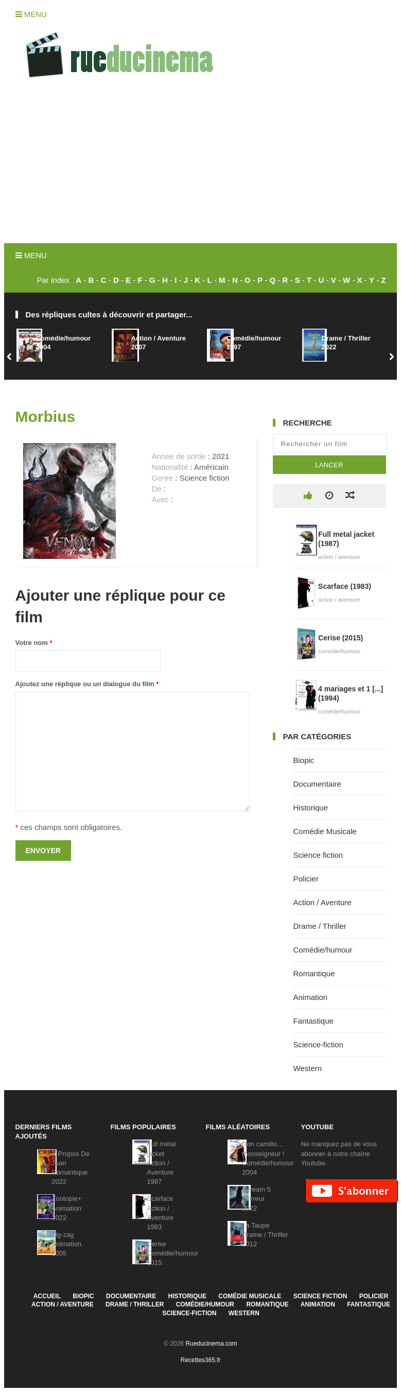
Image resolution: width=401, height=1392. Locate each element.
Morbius (45, 416)
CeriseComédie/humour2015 (172, 1253)
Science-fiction (318, 1044)
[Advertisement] (200, 166)
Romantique (314, 973)
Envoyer (43, 850)
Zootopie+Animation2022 (66, 1208)
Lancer (329, 465)
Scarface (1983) (344, 586)
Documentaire (317, 783)
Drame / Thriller (319, 926)
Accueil (47, 1296)
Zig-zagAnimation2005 (66, 1244)
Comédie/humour (323, 949)
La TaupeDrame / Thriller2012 (265, 1234)
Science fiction (318, 855)
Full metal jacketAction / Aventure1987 (161, 1162)
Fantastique (313, 1020)
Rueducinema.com (211, 1343)
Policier (306, 878)
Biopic (304, 760)
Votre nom (34, 643)
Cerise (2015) (340, 638)
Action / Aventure (322, 902)
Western (307, 1068)
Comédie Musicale (325, 831)
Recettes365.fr (200, 1360)
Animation (310, 997)
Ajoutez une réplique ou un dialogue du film (87, 684)
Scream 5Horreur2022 (256, 1198)
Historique (310, 807)
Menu (31, 14)
